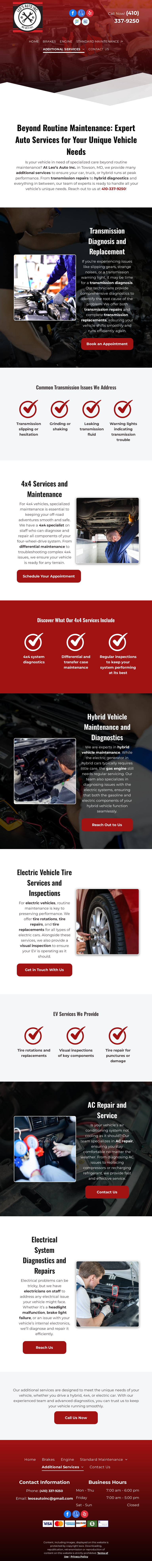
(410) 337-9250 (51, 1491)
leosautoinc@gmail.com (50, 1498)
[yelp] (90, 13)
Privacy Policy (79, 1556)
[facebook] (73, 13)
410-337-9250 (114, 189)
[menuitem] (34, 42)
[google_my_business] (81, 13)
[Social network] (77, 22)
